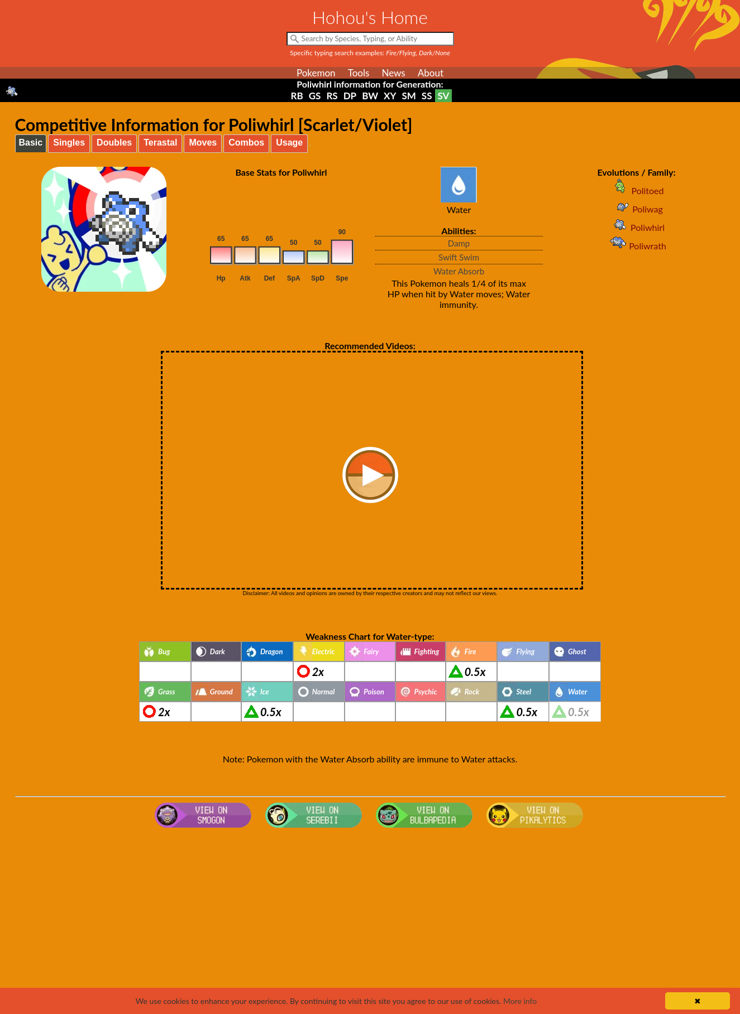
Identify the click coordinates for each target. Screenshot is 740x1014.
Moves (203, 142)
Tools (359, 73)
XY (390, 96)
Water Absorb (458, 271)
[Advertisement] (370, 921)
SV (444, 96)
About (430, 73)
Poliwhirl (636, 227)
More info (520, 1001)
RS (331, 96)
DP (349, 96)
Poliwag (636, 209)
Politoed (636, 190)
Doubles (114, 142)
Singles (69, 142)
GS (315, 96)
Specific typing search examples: (370, 53)
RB (297, 96)
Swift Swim (458, 257)
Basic (31, 142)
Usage (289, 142)
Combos (246, 142)
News (393, 73)
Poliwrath (636, 245)
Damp (459, 243)
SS (427, 96)
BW (370, 96)
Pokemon (316, 73)
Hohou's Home (370, 17)
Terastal (160, 142)
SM (409, 96)
